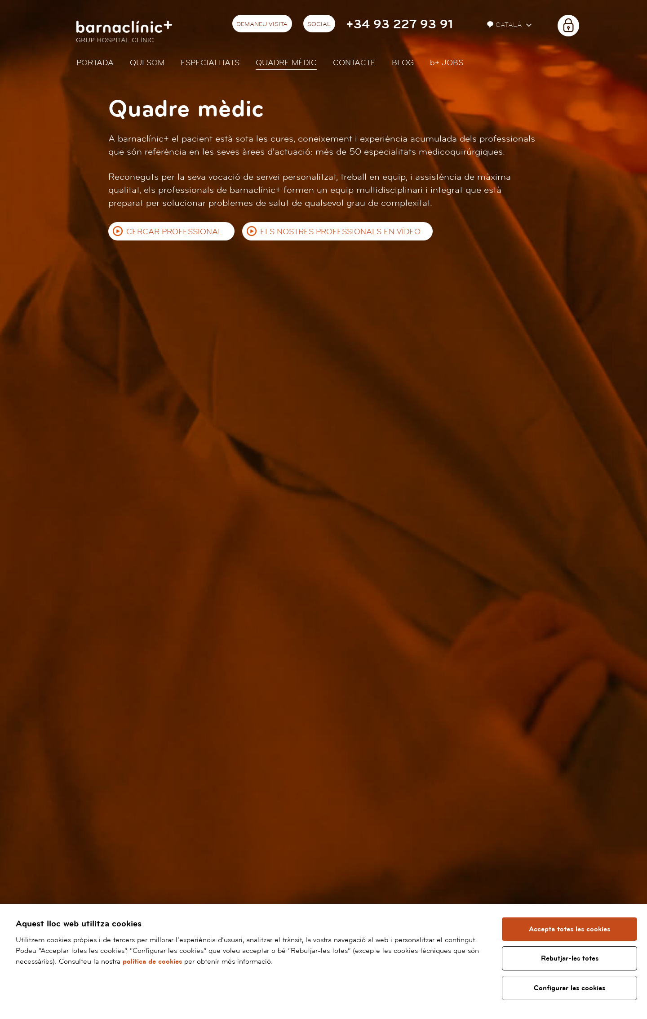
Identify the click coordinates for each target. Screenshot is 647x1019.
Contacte (354, 63)
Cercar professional (174, 232)
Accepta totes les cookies (569, 929)
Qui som (147, 63)
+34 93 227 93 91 (399, 24)
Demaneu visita (262, 24)
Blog (403, 63)
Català (505, 25)
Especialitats (210, 63)
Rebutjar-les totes (569, 958)
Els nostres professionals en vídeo (340, 232)
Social (319, 24)
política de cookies (152, 961)
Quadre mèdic (286, 63)
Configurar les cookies (569, 987)
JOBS (446, 63)
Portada (95, 63)
